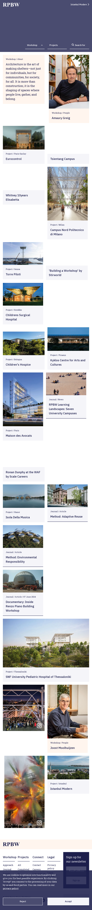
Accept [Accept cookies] (68, 901)
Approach (8, 865)
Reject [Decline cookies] (23, 901)
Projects (53, 45)
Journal (7, 869)
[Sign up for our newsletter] (76, 859)
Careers (37, 869)
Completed (23, 869)
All (19, 865)
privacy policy (10, 888)
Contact (37, 865)
